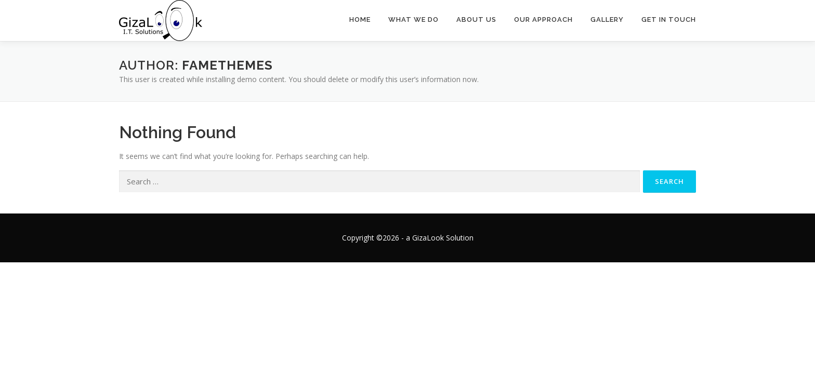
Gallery (607, 19)
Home (360, 19)
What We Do (413, 19)
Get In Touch (668, 19)
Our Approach (543, 19)
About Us (476, 19)
